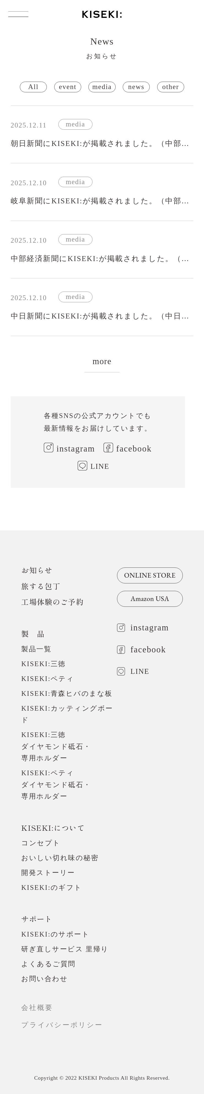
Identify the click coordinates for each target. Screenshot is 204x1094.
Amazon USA (149, 598)
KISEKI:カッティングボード (67, 714)
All (33, 86)
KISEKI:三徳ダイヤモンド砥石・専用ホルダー (56, 746)
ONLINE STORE (150, 575)
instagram (75, 448)
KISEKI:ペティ (47, 678)
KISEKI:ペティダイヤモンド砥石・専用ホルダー (56, 784)
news (136, 86)
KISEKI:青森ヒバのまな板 (67, 693)
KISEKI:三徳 (43, 664)
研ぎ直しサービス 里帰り (64, 949)
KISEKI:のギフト (51, 887)
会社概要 (37, 1007)
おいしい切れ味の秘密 (60, 858)
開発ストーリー (48, 872)
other (170, 86)
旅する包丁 (40, 586)
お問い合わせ (44, 978)
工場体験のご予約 (52, 601)
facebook (134, 448)
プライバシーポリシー (66, 1025)
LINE (100, 466)
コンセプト (41, 843)
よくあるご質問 (48, 964)
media (102, 86)
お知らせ (36, 570)
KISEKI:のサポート (55, 934)
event (68, 86)
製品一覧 (36, 649)
